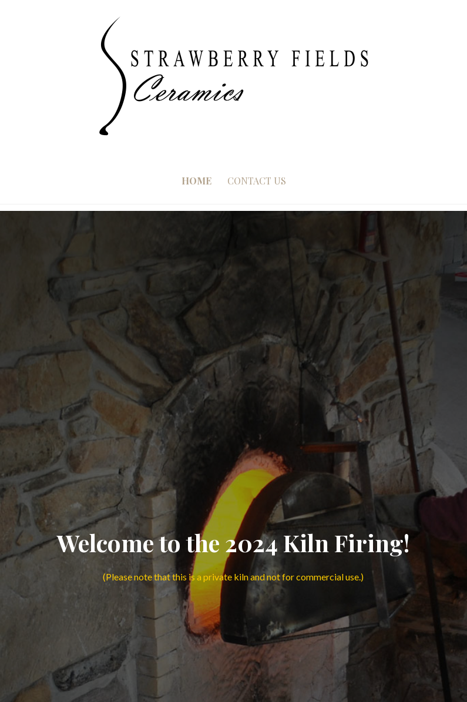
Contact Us (256, 180)
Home (196, 180)
